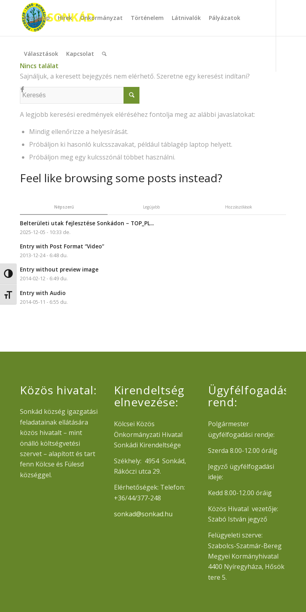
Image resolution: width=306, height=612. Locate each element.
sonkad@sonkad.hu (143, 514)
